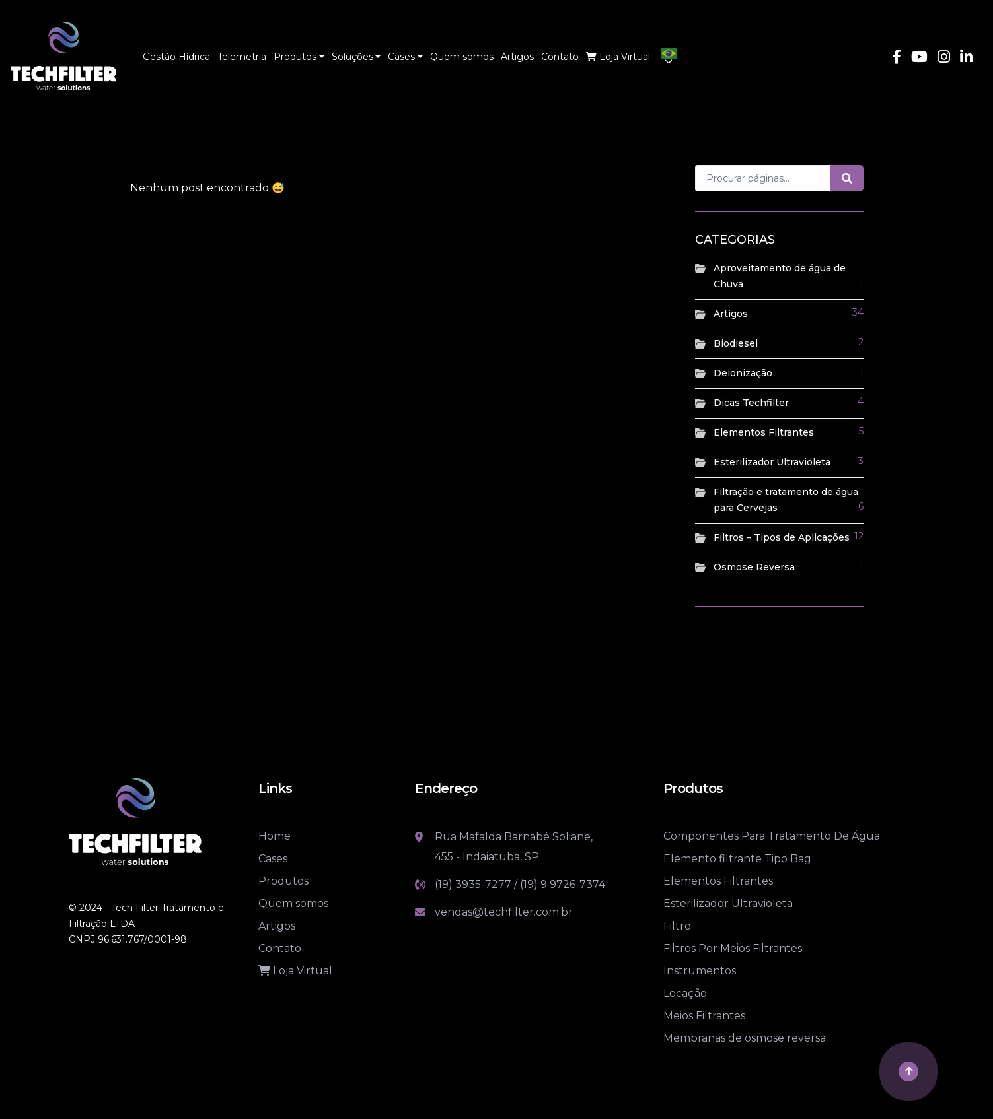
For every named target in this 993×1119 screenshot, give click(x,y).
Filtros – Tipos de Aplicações (782, 537)
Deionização (743, 373)
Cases (272, 858)
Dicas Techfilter (751, 403)
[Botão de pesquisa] (847, 178)
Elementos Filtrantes (764, 432)
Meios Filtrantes (704, 1015)
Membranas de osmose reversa (744, 1038)
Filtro (677, 926)
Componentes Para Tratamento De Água (771, 836)
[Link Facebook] (896, 58)
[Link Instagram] (944, 58)
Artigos (731, 314)
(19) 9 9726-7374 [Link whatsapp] (562, 884)
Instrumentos (699, 971)
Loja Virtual (295, 971)
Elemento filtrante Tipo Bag (737, 858)
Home (274, 836)
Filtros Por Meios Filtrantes (732, 948)
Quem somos (293, 903)
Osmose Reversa (754, 567)
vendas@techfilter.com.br (504, 912)
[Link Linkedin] (966, 58)
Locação (685, 993)
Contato (279, 948)
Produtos (283, 881)
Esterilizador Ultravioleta (772, 462)
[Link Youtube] (919, 58)
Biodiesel (736, 343)
